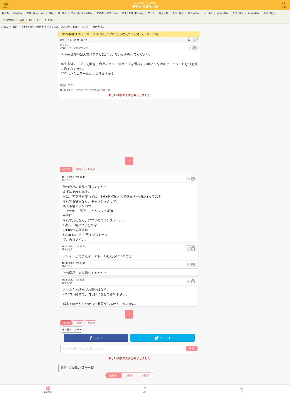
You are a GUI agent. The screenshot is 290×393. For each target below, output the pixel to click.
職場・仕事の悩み (58, 13)
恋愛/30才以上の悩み (81, 13)
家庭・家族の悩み (35, 13)
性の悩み (208, 13)
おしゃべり (34, 20)
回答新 (129, 375)
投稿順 (66, 169)
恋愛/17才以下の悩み (132, 13)
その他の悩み (9, 20)
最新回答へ (48, 392)
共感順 (91, 169)
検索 (284, 4)
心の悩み (17, 13)
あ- (189, 39)
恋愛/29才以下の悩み (107, 13)
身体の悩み (178, 13)
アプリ (71, 85)
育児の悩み (193, 13)
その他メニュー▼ (71, 329)
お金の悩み (222, 13)
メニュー (6, 4)
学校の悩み (269, 13)
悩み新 (113, 375)
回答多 (5, 13)
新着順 (79, 169)
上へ (145, 392)
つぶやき (48, 20)
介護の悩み (238, 13)
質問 (22, 20)
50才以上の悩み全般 (158, 13)
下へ (242, 392)
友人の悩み (253, 13)
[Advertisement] (226, 86)
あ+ (196, 39)
